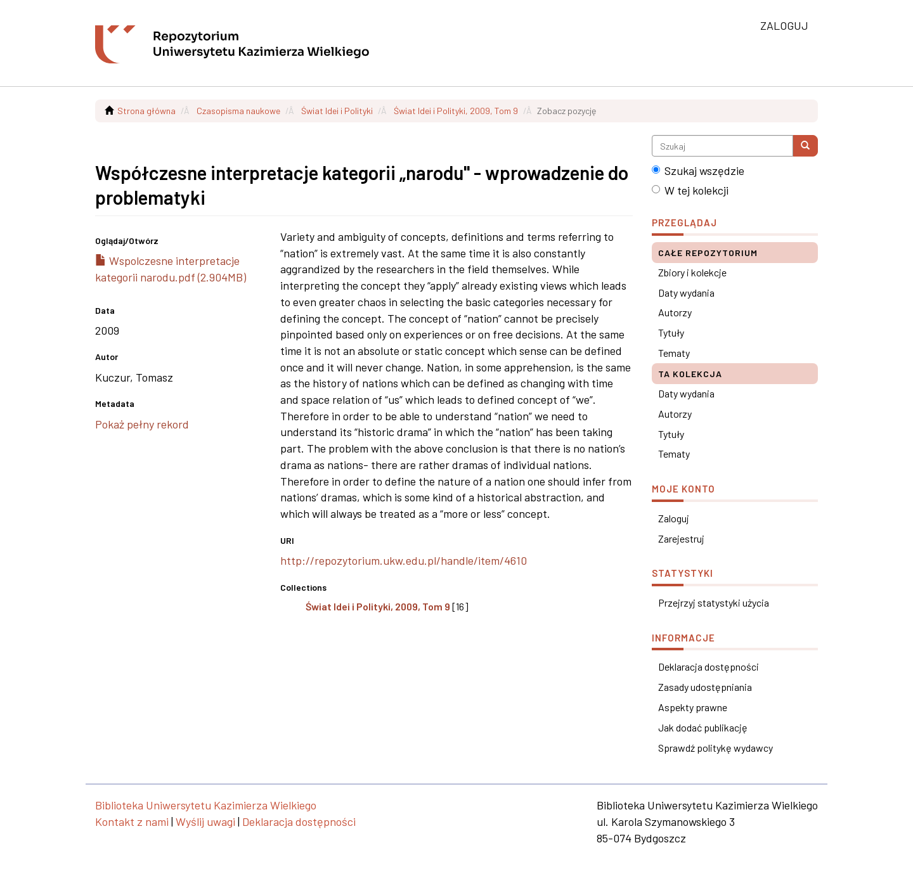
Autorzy (675, 312)
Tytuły (671, 332)
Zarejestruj (681, 538)
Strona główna (146, 110)
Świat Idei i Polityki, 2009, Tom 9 (456, 110)
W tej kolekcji (690, 190)
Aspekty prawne (692, 707)
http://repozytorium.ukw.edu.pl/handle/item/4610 (403, 560)
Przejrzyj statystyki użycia (713, 602)
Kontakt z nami (132, 821)
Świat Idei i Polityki (337, 110)
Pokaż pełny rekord (142, 424)
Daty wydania (686, 292)
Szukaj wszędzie (698, 170)
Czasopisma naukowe (238, 110)
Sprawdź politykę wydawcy (715, 748)
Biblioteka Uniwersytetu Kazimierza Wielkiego (205, 805)
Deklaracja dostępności (708, 666)
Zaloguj (673, 518)
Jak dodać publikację (703, 727)
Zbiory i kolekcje (692, 272)
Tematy (674, 353)
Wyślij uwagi (205, 821)
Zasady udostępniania (705, 687)
